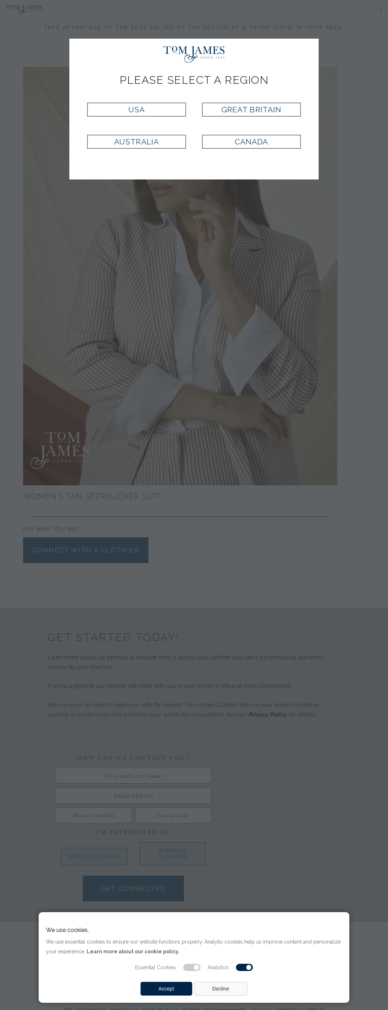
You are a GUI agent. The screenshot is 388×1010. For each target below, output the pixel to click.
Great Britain (251, 109)
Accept (166, 989)
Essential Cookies (155, 967)
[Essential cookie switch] (192, 967)
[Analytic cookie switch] (244, 967)
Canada (251, 141)
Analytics (218, 967)
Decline (220, 989)
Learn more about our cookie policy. (133, 951)
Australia (136, 141)
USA (136, 109)
